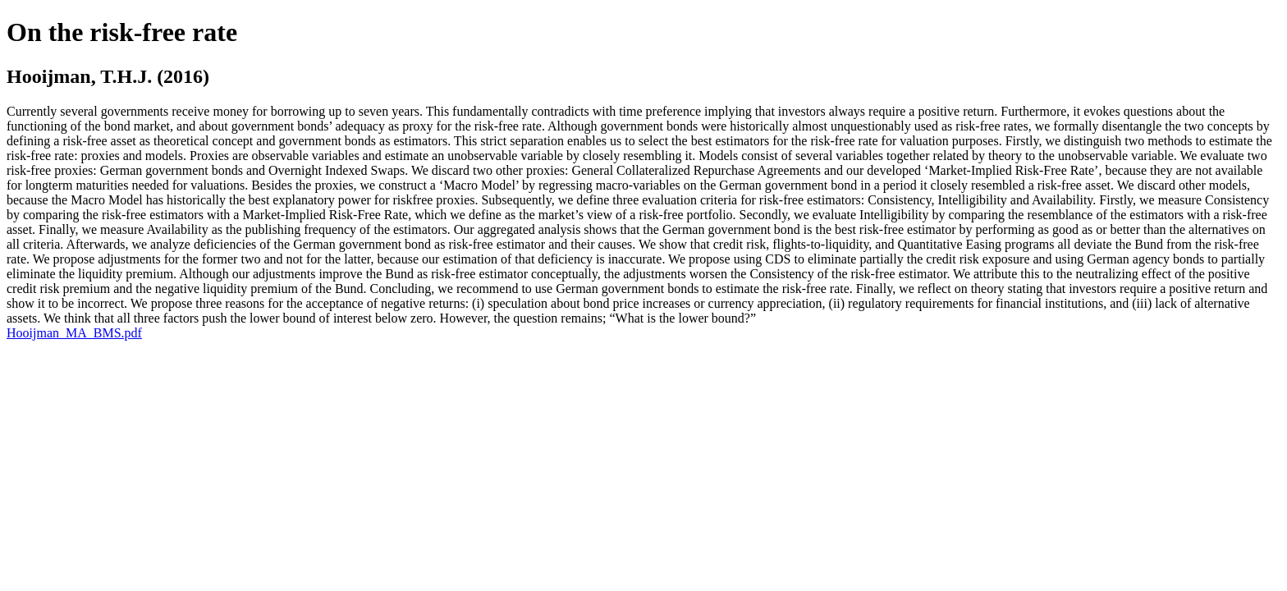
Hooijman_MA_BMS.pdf (74, 333)
